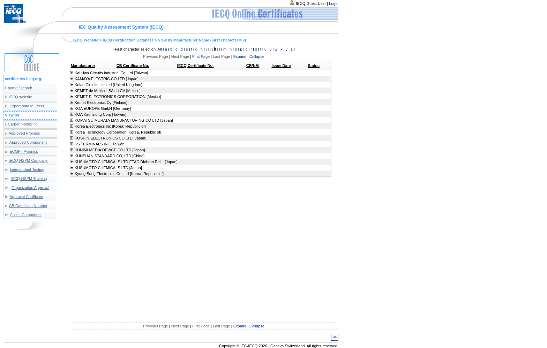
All (160, 49)
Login (333, 3)
